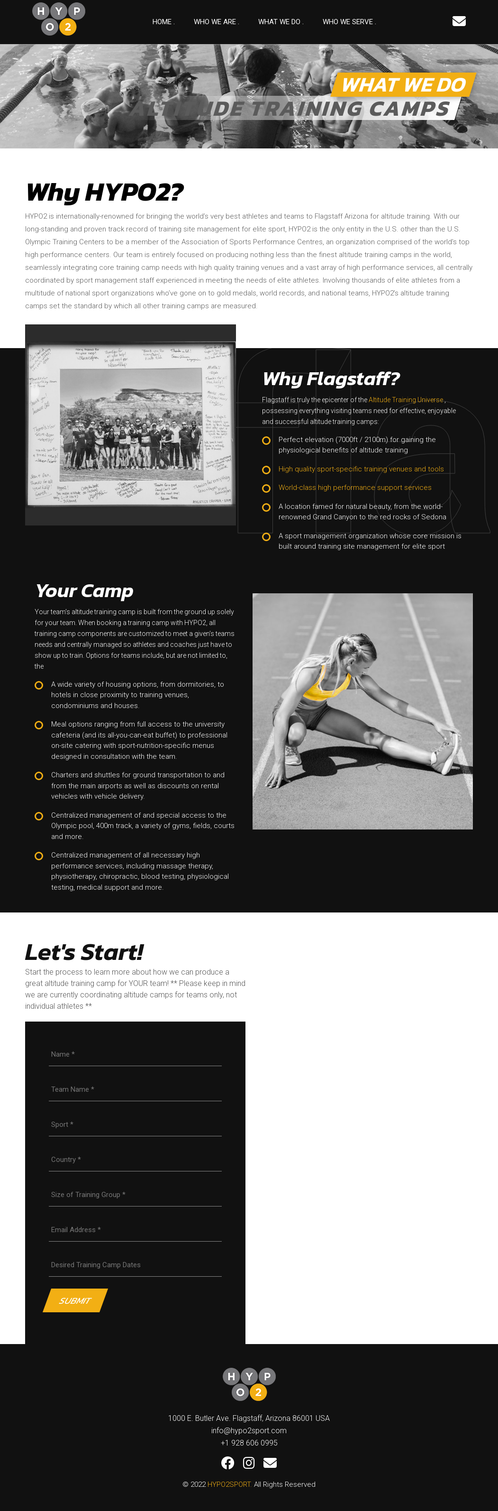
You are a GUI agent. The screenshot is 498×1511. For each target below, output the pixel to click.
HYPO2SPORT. (230, 1484)
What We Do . (281, 22)
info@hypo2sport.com (249, 1430)
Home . (164, 22)
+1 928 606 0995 (249, 1442)
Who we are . (216, 22)
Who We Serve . (349, 22)
